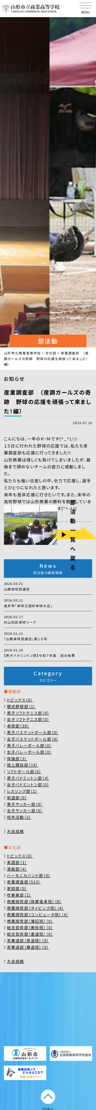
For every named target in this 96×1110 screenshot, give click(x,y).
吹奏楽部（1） (19, 895)
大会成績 (15, 831)
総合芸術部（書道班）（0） (30, 934)
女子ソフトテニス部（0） (28, 719)
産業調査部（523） (24, 881)
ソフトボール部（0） (24, 771)
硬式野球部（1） (21, 706)
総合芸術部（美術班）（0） (30, 927)
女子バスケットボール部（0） (32, 739)
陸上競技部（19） (22, 765)
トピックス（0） (20, 700)
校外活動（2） (19, 817)
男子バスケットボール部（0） (32, 732)
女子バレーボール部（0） (29, 752)
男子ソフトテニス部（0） (28, 713)
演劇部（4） (17, 869)
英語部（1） (17, 862)
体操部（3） (17, 758)
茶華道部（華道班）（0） (28, 947)
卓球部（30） (18, 726)
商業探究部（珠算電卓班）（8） (34, 901)
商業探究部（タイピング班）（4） (35, 908)
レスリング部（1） (22, 791)
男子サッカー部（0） (25, 804)
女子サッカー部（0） (25, 810)
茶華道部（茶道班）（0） (28, 940)
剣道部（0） (17, 797)
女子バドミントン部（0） (28, 784)
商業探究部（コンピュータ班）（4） (38, 914)
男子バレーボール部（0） (29, 745)
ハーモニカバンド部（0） (28, 875)
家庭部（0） (17, 888)
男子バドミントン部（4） (28, 778)
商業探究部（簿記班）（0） (30, 921)
